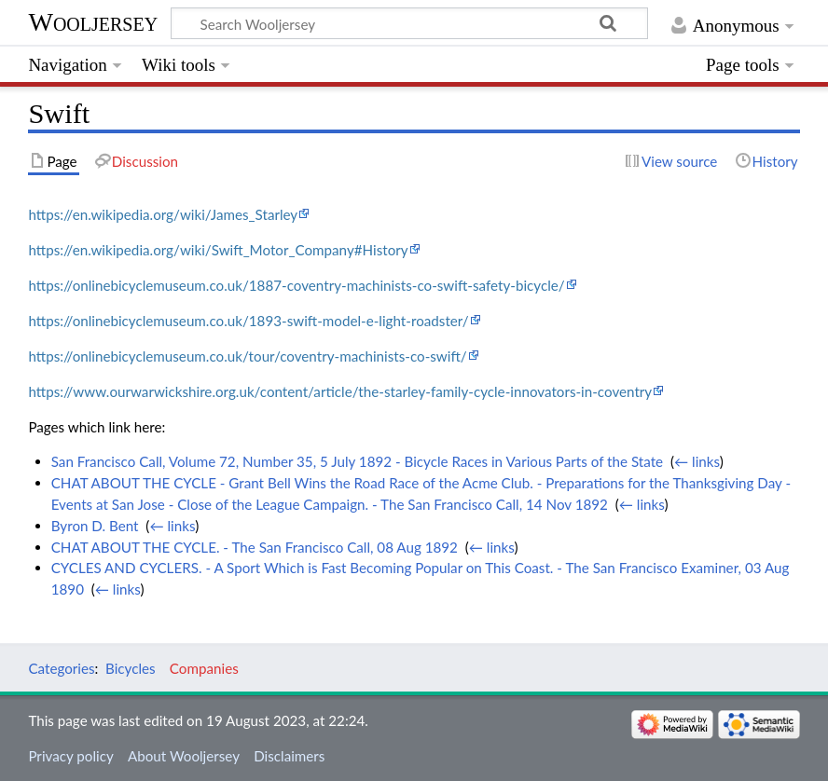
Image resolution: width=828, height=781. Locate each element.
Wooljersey (93, 21)
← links (697, 461)
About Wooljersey (184, 755)
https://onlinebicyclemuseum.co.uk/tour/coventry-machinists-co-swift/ (247, 356)
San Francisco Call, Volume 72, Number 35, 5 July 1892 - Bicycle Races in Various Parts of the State (357, 461)
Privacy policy (70, 755)
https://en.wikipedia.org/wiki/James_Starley (162, 214)
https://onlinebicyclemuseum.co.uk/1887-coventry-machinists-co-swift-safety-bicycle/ (296, 285)
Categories (61, 668)
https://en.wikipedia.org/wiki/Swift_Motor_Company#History (217, 249)
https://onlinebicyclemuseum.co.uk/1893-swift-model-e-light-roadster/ (248, 320)
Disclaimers (289, 755)
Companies (204, 668)
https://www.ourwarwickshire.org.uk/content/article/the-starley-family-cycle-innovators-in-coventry (340, 391)
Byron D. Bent (95, 525)
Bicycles (130, 668)
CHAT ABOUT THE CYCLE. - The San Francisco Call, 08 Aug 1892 (254, 547)
